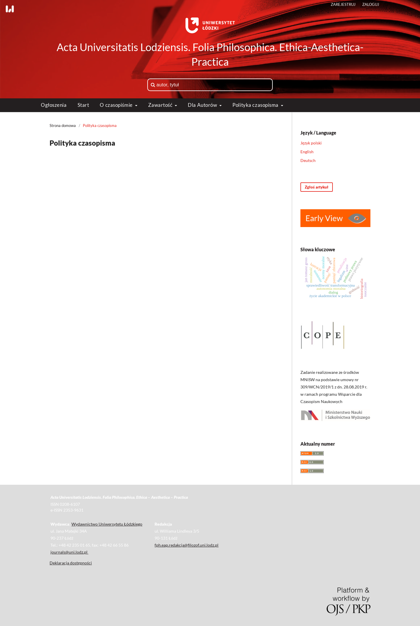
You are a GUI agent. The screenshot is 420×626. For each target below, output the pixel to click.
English (307, 151)
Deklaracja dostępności (71, 562)
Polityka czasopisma (255, 105)
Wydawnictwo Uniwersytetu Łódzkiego (106, 524)
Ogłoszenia (54, 105)
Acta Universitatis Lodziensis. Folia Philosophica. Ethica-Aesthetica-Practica (210, 54)
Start (83, 105)
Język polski (311, 142)
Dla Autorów (203, 105)
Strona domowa (63, 125)
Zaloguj (370, 4)
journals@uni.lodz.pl (69, 552)
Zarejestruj (343, 4)
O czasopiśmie (117, 105)
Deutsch (308, 160)
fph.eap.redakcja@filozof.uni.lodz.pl (186, 545)
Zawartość (161, 105)
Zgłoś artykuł (316, 187)
